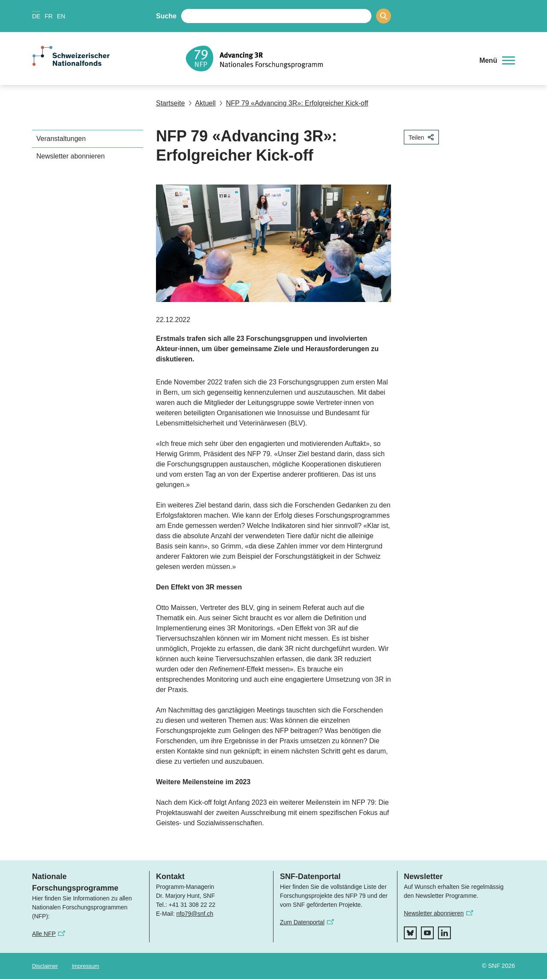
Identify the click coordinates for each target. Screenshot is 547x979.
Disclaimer (45, 966)
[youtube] (427, 932)
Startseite (170, 103)
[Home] (327, 58)
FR (48, 16)
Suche (166, 16)
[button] (497, 60)
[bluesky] (410, 932)
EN (61, 16)
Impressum (85, 966)
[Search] (383, 16)
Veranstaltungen (61, 138)
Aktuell (202, 103)
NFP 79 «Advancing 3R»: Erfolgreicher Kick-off (293, 103)
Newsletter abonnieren (70, 156)
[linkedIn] (444, 932)
